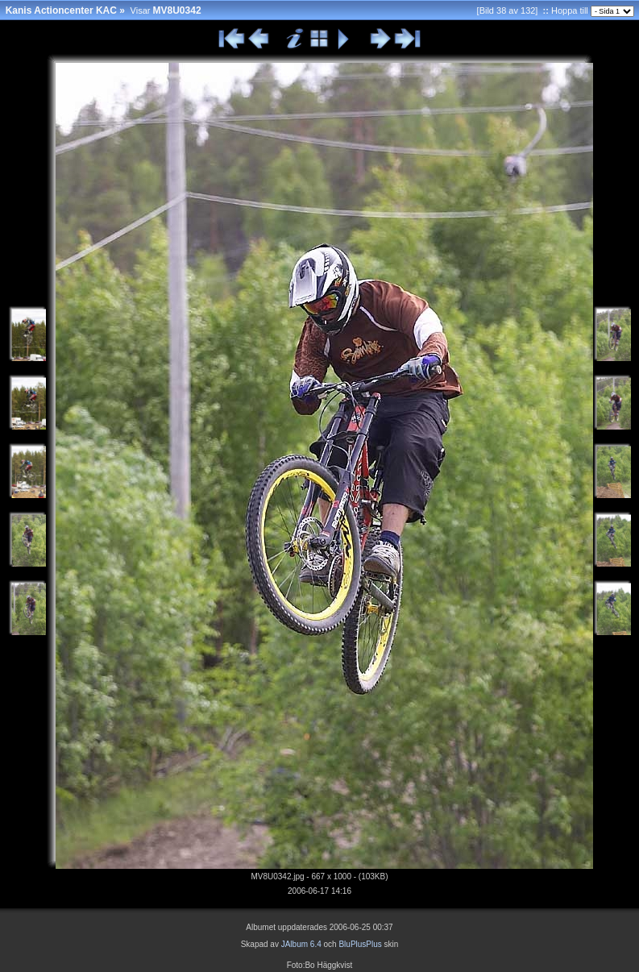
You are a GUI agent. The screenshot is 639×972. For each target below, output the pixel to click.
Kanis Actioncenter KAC (61, 10)
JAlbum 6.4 (301, 944)
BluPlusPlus (359, 944)
